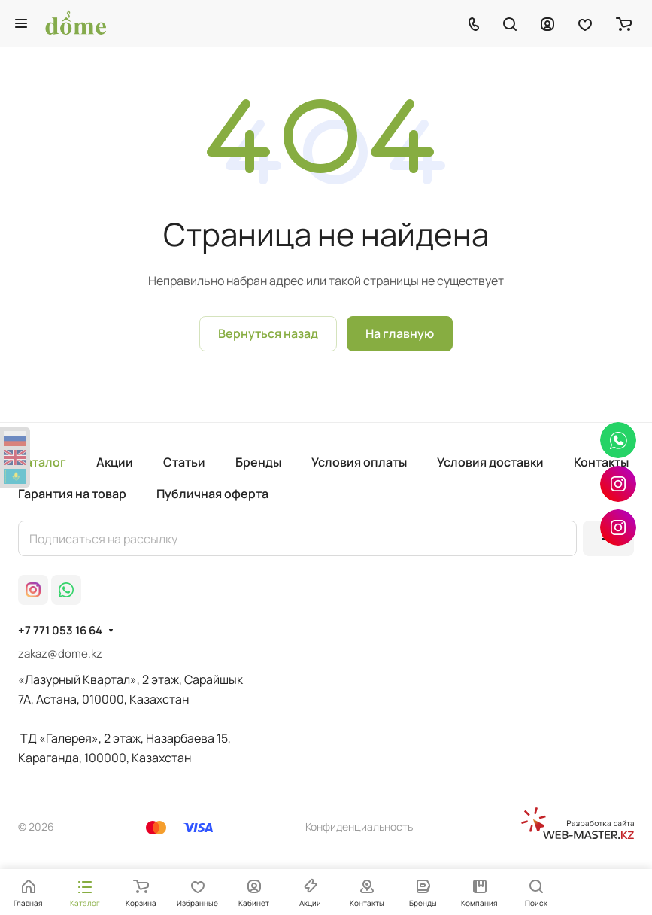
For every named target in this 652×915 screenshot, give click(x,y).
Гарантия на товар (72, 493)
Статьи (184, 462)
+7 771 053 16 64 (60, 630)
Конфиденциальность (359, 826)
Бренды (258, 462)
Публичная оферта (212, 493)
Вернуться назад (268, 333)
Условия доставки (490, 462)
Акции (114, 462)
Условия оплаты (359, 462)
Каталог (42, 462)
